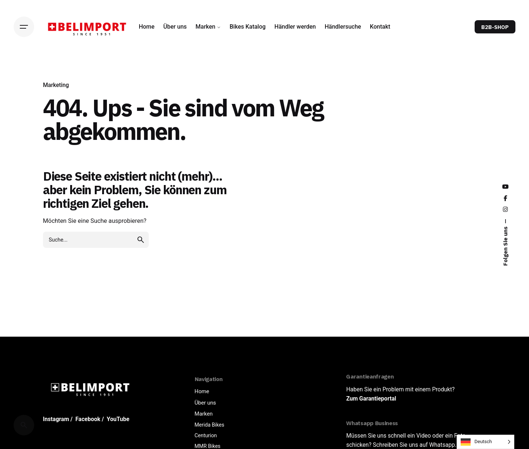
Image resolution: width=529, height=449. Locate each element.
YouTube (118, 419)
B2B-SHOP (495, 26)
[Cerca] (24, 425)
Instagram (56, 419)
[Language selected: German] (485, 442)
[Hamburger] (24, 27)
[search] (141, 240)
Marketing (56, 85)
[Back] (24, 77)
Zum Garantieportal (371, 398)
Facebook (87, 419)
